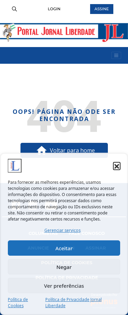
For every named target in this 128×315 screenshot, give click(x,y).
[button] (116, 165)
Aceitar (64, 248)
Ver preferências (64, 285)
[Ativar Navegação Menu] (116, 55)
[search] (14, 8)
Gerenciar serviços (62, 230)
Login (54, 8)
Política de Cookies (18, 303)
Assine (102, 8)
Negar (63, 267)
